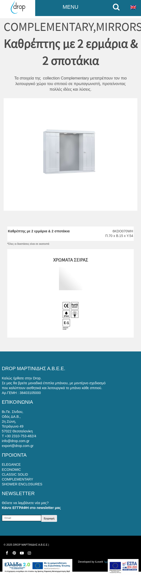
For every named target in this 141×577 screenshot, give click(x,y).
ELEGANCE (11, 464)
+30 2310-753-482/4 (20, 436)
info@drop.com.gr (16, 441)
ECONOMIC (11, 470)
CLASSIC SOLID (15, 474)
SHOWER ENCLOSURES (22, 484)
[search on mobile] (117, 7)
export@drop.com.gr (18, 446)
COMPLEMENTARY (48, 26)
